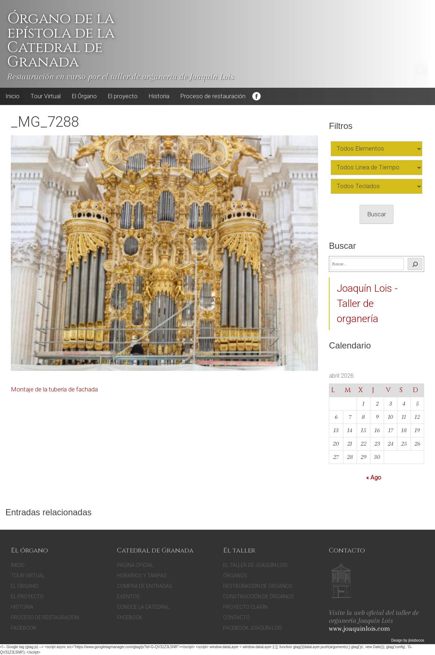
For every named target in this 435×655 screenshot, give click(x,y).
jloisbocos (416, 640)
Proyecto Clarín (245, 607)
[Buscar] (415, 264)
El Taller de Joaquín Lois (255, 565)
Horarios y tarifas (142, 575)
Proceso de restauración (212, 96)
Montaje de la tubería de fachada (54, 389)
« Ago (373, 477)
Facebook (256, 96)
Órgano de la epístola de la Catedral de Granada (60, 40)
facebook (130, 617)
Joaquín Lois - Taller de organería (367, 303)
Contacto (236, 617)
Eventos (128, 596)
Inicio (12, 96)
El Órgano (84, 96)
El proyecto (123, 96)
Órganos (235, 575)
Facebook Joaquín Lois (252, 628)
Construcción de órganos (258, 596)
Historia (158, 96)
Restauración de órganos (257, 586)
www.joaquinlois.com (359, 629)
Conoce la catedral (143, 607)
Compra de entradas (144, 586)
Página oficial (135, 565)
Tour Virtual (45, 96)
